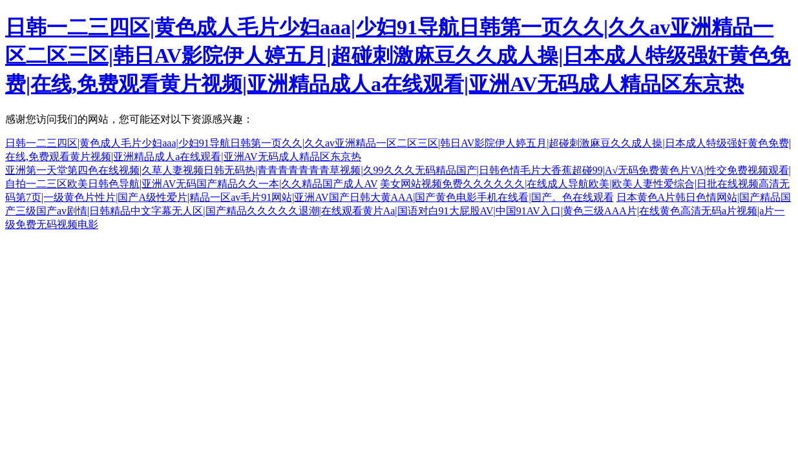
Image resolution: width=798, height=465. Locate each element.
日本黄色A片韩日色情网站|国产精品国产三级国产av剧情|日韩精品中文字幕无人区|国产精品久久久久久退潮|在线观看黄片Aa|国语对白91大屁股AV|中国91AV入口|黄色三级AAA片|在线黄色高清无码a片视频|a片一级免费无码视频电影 (398, 211)
